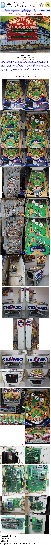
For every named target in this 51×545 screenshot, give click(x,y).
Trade (35, 11)
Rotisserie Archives (26, 11)
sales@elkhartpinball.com (22, 7)
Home (2, 10)
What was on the (26, 10)
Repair (48, 10)
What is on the (15, 10)
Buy (35, 10)
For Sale (7, 11)
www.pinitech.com (21, 70)
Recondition (41, 10)
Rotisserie (15, 11)
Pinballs (7, 10)
